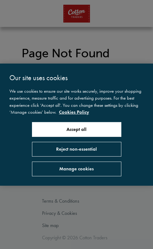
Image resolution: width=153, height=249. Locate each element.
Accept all (76, 129)
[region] (76, 124)
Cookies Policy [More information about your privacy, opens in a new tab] (74, 112)
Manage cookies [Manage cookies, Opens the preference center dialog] (76, 169)
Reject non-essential (76, 149)
